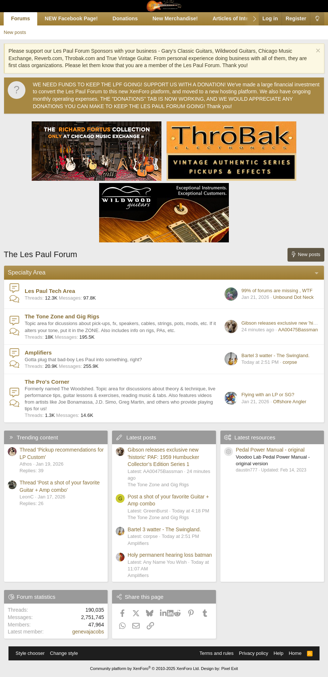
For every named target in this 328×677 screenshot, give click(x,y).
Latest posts (141, 437)
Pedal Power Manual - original (270, 450)
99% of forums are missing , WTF (277, 290)
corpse (290, 362)
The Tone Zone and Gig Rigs (62, 316)
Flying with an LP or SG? (267, 394)
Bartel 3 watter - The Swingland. (275, 355)
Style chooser (30, 653)
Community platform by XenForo (145, 668)
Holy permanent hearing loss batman (170, 555)
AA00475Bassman (298, 329)
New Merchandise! (175, 18)
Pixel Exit (229, 668)
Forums (20, 18)
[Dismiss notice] (317, 51)
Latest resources (254, 437)
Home (295, 653)
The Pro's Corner (47, 382)
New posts (15, 32)
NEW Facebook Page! (71, 18)
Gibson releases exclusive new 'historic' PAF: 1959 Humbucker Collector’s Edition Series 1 (163, 457)
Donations (124, 18)
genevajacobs (88, 632)
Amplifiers (38, 352)
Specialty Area (26, 272)
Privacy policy (253, 653)
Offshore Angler (289, 401)
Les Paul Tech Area (50, 291)
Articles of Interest (235, 18)
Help (278, 653)
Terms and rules (216, 653)
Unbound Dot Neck (293, 297)
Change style (64, 653)
